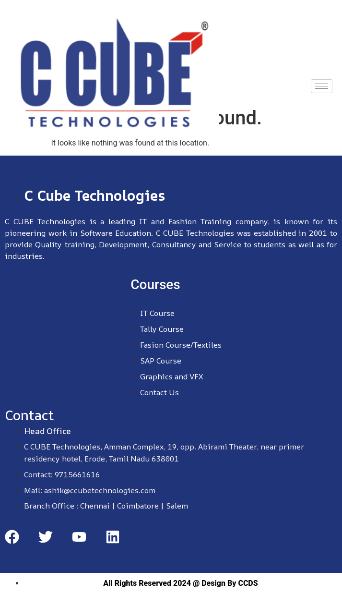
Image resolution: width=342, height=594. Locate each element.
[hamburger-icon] (321, 86)
